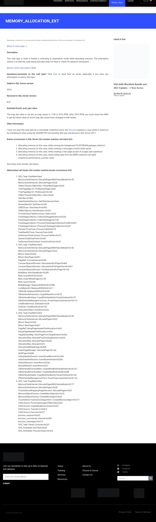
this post (73, 130)
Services (61, 475)
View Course (119, 95)
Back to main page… (17, 46)
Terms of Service (142, 512)
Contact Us (87, 475)
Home (60, 466)
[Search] (150, 478)
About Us (86, 466)
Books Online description (19, 68)
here (55, 74)
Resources (62, 479)
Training (61, 470)
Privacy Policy (125, 512)
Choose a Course (90, 470)
